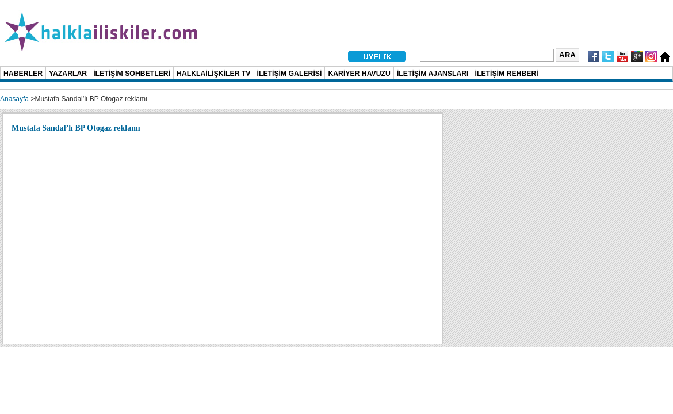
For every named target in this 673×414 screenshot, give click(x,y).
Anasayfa (14, 99)
